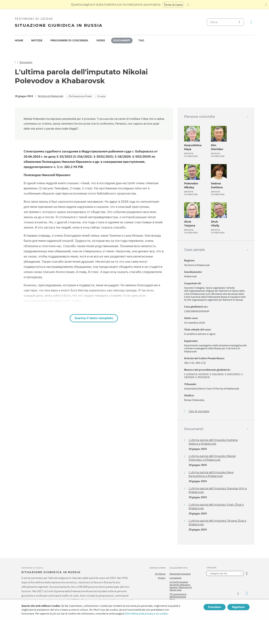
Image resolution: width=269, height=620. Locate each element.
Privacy (161, 578)
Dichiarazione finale (80, 96)
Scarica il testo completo (94, 318)
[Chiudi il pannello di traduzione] (266, 4)
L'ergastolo (175, 578)
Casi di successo (199, 411)
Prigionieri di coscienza (69, 40)
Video (100, 40)
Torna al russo (173, 4)
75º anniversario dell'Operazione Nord (178, 597)
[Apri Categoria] (247, 573)
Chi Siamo (160, 574)
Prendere (214, 607)
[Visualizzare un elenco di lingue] (189, 4)
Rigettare (238, 607)
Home (19, 40)
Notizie (36, 40)
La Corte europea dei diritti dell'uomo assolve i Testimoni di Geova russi (181, 586)
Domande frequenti (180, 574)
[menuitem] (19, 40)
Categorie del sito (218, 573)
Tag (141, 40)
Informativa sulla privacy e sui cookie (146, 613)
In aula (101, 96)
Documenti (121, 40)
